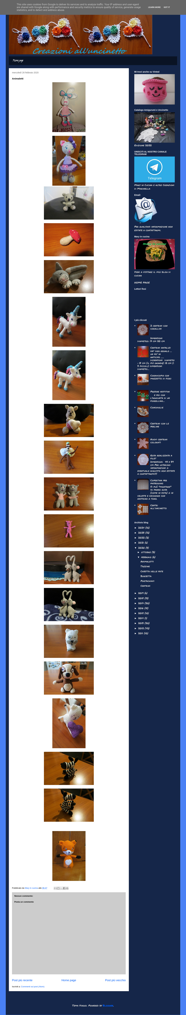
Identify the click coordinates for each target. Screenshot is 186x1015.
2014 (141, 618)
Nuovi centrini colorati (158, 440)
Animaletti (147, 561)
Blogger (108, 1005)
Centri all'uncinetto (158, 506)
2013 (141, 623)
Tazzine (145, 566)
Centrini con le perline (159, 425)
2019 (141, 593)
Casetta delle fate (152, 571)
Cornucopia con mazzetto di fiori (160, 377)
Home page (18, 61)
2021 (141, 542)
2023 (141, 532)
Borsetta (146, 576)
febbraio (146, 557)
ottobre (146, 552)
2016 (141, 608)
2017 (141, 603)
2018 (141, 598)
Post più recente (22, 980)
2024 (141, 527)
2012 (141, 628)
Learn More (154, 7)
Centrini (145, 585)
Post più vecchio (115, 980)
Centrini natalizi (160, 347)
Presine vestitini (160, 391)
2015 (141, 613)
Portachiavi (147, 581)
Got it (167, 7)
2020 (142, 547)
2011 (141, 633)
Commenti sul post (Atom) (32, 986)
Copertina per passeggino (158, 481)
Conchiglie (156, 407)
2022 (141, 537)
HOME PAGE (142, 282)
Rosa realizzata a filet (161, 457)
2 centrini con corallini (158, 327)
